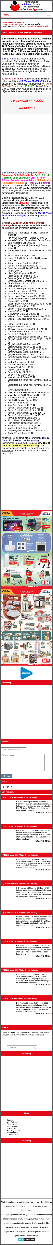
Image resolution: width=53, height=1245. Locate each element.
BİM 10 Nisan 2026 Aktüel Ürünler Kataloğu (20, 999)
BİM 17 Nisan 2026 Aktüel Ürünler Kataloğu (20, 826)
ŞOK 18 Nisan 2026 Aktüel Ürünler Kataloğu (20, 884)
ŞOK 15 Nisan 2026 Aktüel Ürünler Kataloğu (20, 913)
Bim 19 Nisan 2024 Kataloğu (27, 1033)
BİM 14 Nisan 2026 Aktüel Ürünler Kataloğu (20, 941)
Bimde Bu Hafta (8, 1033)
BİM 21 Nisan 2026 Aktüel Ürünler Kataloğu (20, 798)
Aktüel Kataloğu (32, 1236)
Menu (6, 15)
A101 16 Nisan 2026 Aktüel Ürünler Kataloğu (20, 855)
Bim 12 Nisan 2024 (36, 1035)
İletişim (10, 1120)
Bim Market (10, 1035)
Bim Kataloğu (21, 1035)
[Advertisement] (26, 141)
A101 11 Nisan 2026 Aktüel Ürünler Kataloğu (20, 970)
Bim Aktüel (44, 1033)
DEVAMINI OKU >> (43, 812)
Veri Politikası (12, 1122)
